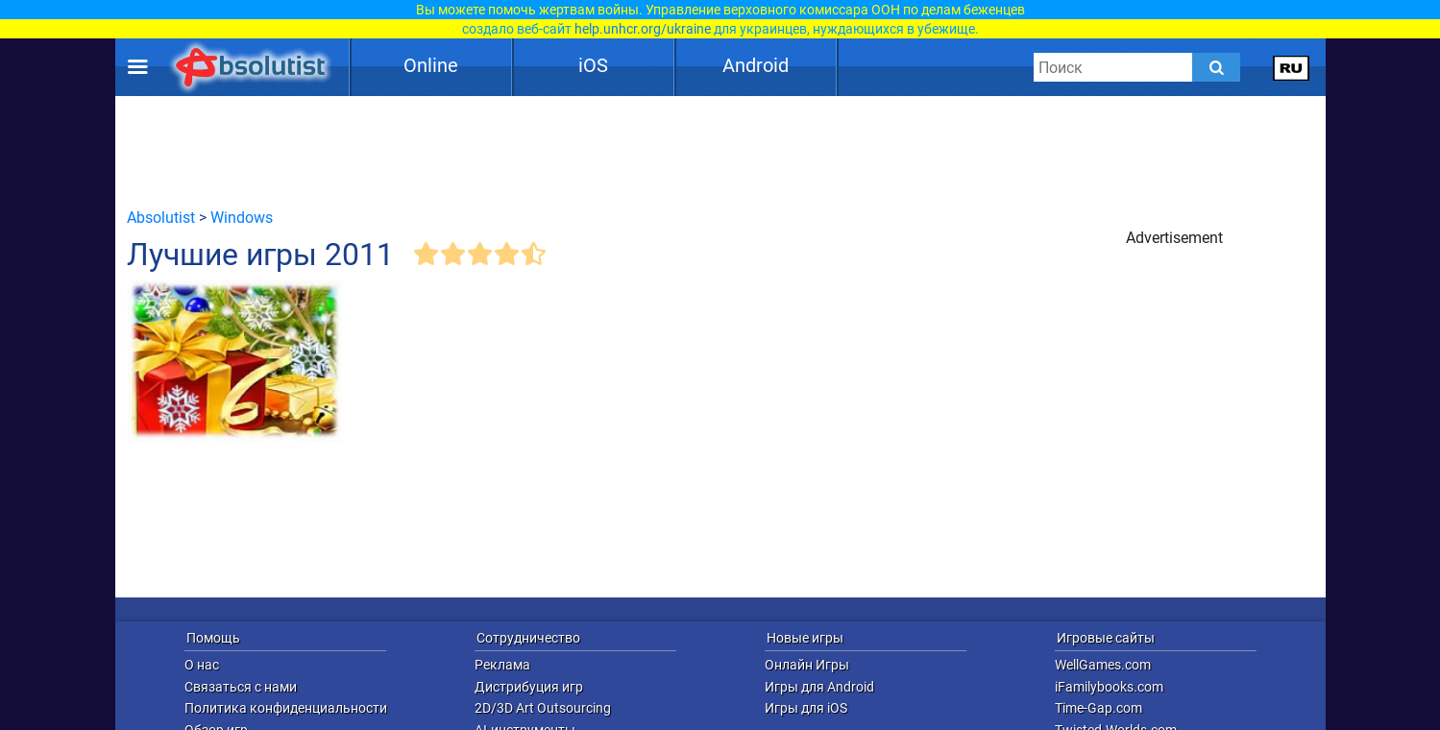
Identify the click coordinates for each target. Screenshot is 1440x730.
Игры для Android (819, 686)
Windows (241, 217)
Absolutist (161, 217)
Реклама (502, 664)
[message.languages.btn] (1291, 67)
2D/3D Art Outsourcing (543, 708)
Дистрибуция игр (529, 686)
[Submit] (1216, 67)
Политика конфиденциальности (285, 708)
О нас (201, 664)
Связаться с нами (240, 686)
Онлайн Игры (807, 664)
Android (755, 65)
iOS (593, 65)
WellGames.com (1103, 664)
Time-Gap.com (1098, 708)
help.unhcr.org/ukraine (642, 28)
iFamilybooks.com (1109, 686)
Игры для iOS (806, 708)
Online (430, 65)
